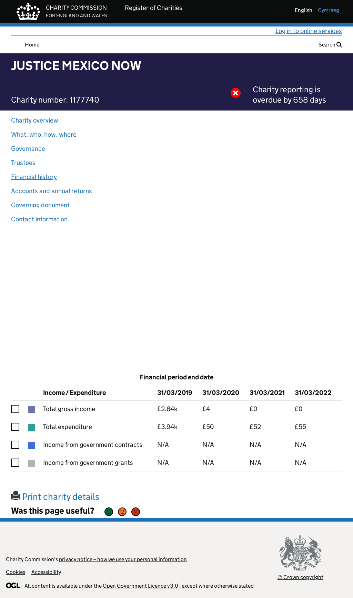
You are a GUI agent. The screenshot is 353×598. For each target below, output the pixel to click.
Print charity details (55, 496)
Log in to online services (308, 31)
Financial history (34, 177)
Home (32, 44)
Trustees (23, 163)
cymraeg (328, 10)
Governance (28, 149)
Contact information (39, 219)
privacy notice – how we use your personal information (123, 559)
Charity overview (34, 120)
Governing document (40, 205)
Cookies (15, 572)
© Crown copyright (300, 577)
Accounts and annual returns (51, 191)
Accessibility (46, 572)
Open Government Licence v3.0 (140, 586)
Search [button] (330, 44)
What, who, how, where (44, 134)
